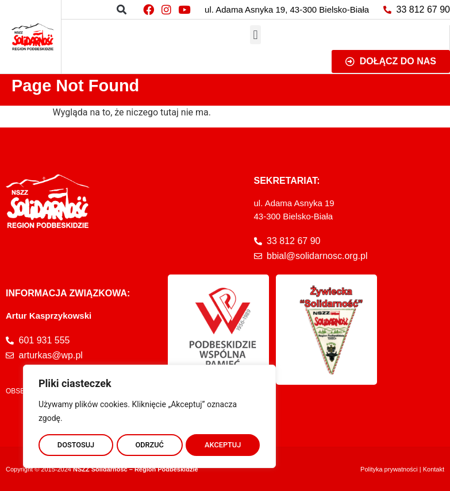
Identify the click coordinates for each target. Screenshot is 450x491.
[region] (149, 414)
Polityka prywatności (389, 469)
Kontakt (433, 469)
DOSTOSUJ (75, 443)
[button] (121, 9)
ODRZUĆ (149, 443)
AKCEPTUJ (223, 443)
